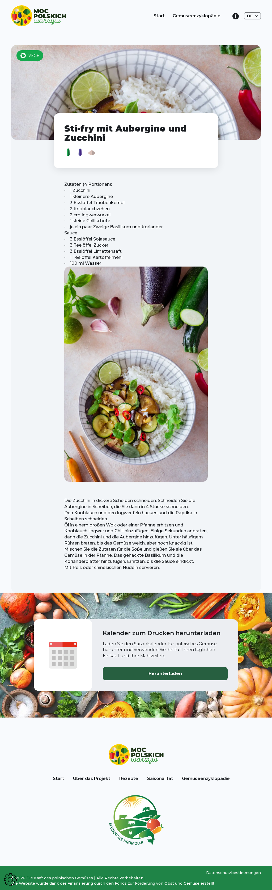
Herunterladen (165, 673)
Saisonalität (160, 778)
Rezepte (128, 778)
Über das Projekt (91, 778)
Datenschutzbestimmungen (233, 872)
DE (250, 16)
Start (159, 15)
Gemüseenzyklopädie (196, 15)
